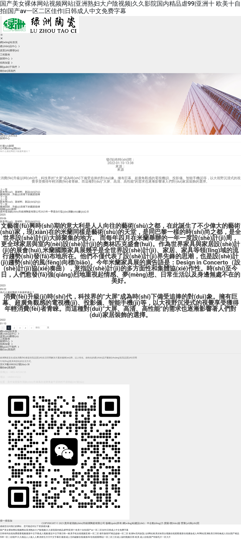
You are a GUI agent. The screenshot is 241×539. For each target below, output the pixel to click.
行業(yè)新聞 (7, 146)
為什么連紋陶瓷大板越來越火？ (17, 292)
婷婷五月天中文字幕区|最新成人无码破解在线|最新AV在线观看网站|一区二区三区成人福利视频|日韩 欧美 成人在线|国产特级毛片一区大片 (105, 537)
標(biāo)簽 (175, 523)
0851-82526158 (18, 372)
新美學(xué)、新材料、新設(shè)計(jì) (20, 201)
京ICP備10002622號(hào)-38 (15, 364)
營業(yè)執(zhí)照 (190, 523)
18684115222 (14, 377)
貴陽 (166, 523)
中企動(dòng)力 (155, 523)
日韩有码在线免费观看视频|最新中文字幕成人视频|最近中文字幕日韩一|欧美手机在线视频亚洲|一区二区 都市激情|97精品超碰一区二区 (64, 533)
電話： (3, 377)
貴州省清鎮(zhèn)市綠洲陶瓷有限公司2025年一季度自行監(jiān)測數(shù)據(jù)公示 (44, 211)
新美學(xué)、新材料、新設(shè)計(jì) (20, 192)
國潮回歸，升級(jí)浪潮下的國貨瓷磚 (20, 206)
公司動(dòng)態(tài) (10, 148)
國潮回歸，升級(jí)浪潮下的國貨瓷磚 (20, 194)
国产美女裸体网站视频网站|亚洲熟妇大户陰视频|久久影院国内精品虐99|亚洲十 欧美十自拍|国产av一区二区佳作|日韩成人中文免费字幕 (120, 7)
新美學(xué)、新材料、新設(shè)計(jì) (20, 221)
